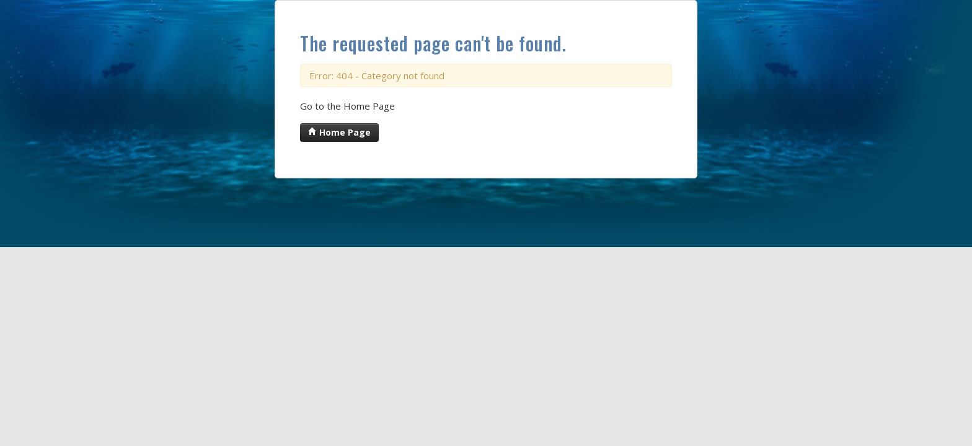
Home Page (339, 132)
